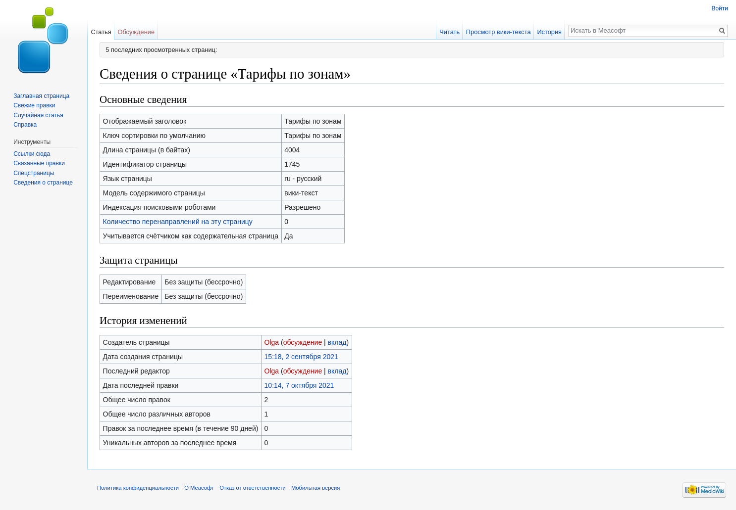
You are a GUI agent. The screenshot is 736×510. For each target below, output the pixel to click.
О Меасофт (199, 488)
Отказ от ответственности (252, 488)
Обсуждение (136, 32)
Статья (101, 32)
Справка (25, 124)
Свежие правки (34, 105)
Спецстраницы (33, 173)
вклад (337, 342)
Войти (719, 8)
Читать (449, 32)
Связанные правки (39, 163)
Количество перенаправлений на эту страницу (178, 222)
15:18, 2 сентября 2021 (301, 357)
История (549, 32)
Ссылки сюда (31, 153)
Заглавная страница (41, 96)
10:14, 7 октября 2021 (299, 385)
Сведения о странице (43, 182)
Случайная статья (38, 115)
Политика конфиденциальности (138, 488)
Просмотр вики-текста (498, 32)
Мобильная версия (315, 488)
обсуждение (302, 342)
